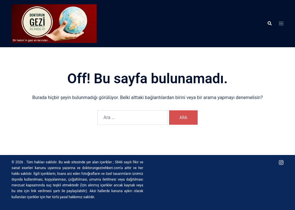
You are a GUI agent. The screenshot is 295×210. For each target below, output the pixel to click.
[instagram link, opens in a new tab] (281, 162)
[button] (269, 23)
